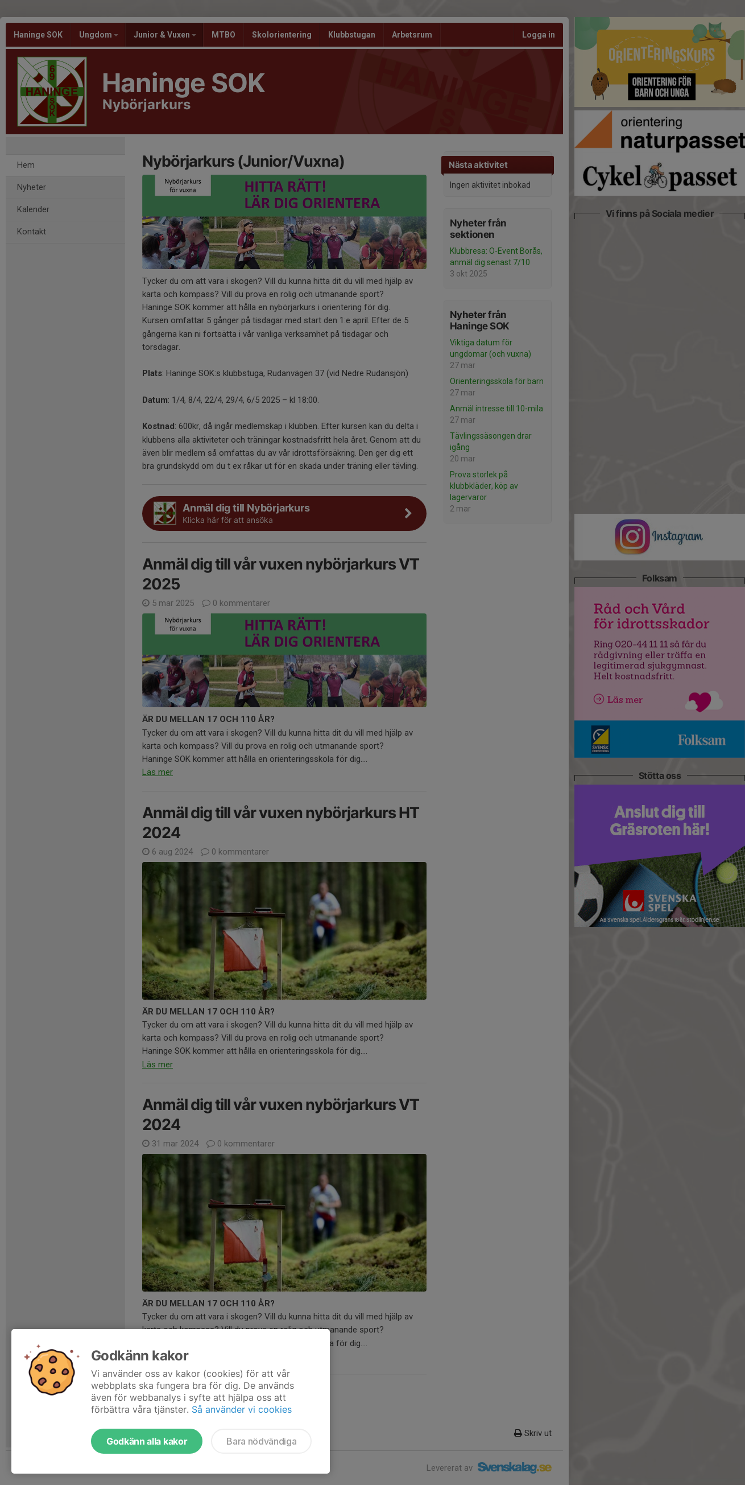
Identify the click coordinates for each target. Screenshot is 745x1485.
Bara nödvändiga (261, 1441)
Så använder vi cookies (242, 1409)
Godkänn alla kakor (146, 1441)
